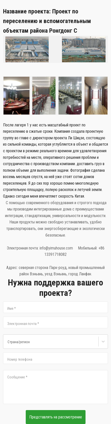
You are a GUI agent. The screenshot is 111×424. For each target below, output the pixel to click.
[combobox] (7, 343)
